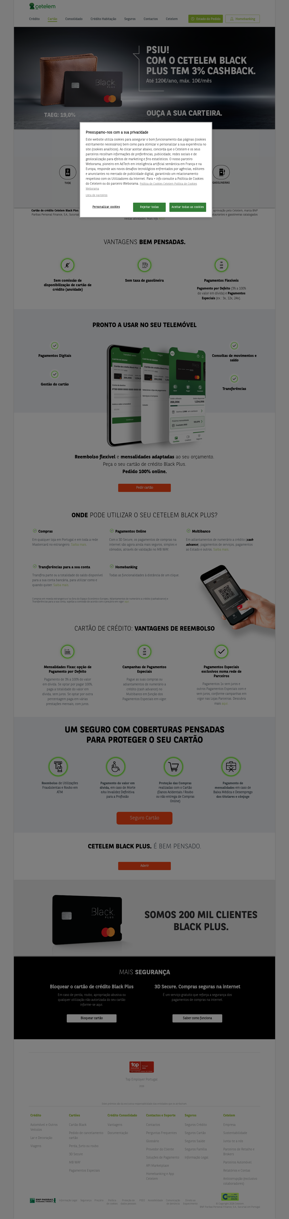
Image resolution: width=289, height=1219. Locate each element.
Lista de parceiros (97, 195)
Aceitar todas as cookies (188, 207)
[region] (146, 170)
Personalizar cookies (106, 207)
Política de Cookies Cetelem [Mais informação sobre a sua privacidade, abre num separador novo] (156, 183)
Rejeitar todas (149, 207)
